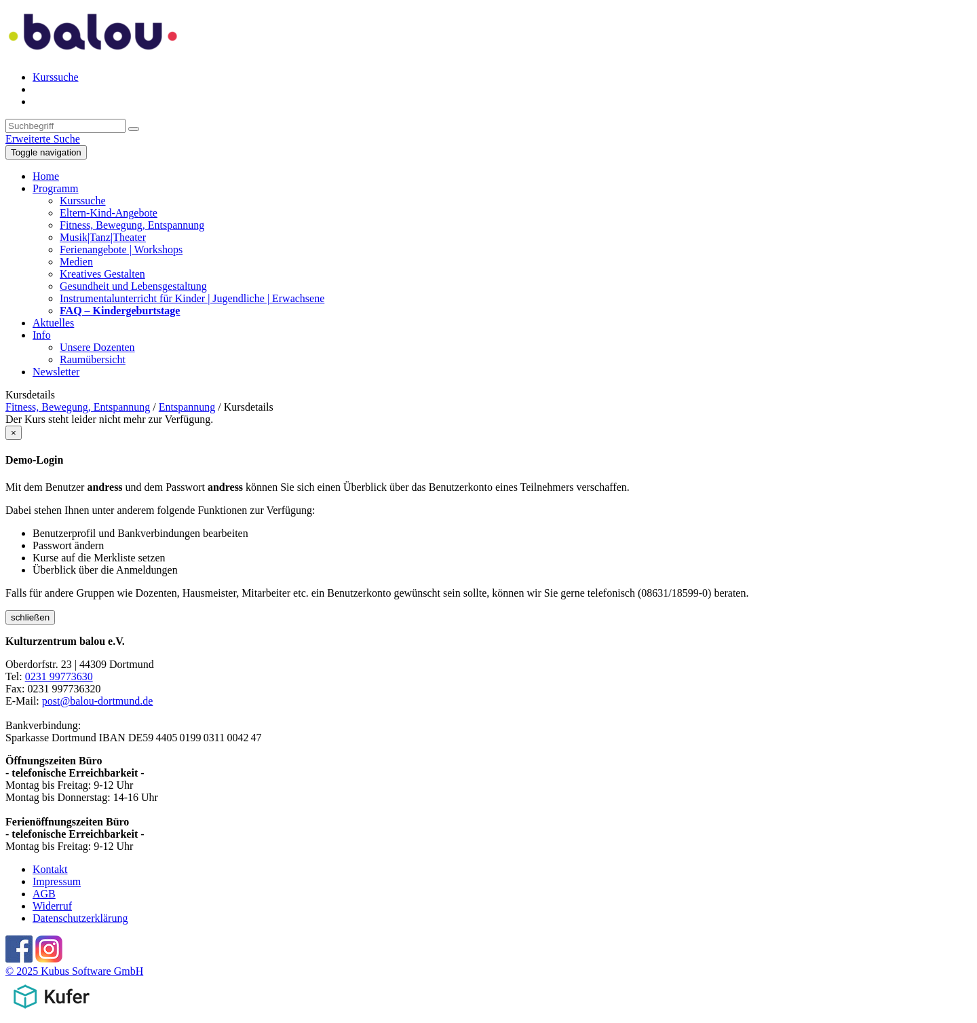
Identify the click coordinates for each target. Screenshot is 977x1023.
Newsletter (56, 371)
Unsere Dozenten (97, 347)
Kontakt (50, 869)
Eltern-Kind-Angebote (108, 213)
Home (46, 176)
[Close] (13, 433)
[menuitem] (502, 77)
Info (42, 335)
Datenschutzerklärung (80, 918)
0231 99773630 (59, 676)
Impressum (57, 881)
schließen (30, 617)
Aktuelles (53, 323)
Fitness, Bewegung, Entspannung (132, 225)
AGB (44, 893)
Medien (76, 261)
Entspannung (187, 407)
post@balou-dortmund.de (97, 701)
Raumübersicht (93, 359)
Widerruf (52, 906)
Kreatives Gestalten (102, 274)
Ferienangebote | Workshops (121, 249)
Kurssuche (56, 77)
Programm (56, 188)
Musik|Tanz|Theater (103, 237)
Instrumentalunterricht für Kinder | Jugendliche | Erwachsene (192, 298)
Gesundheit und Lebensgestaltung (133, 286)
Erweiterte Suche (42, 139)
